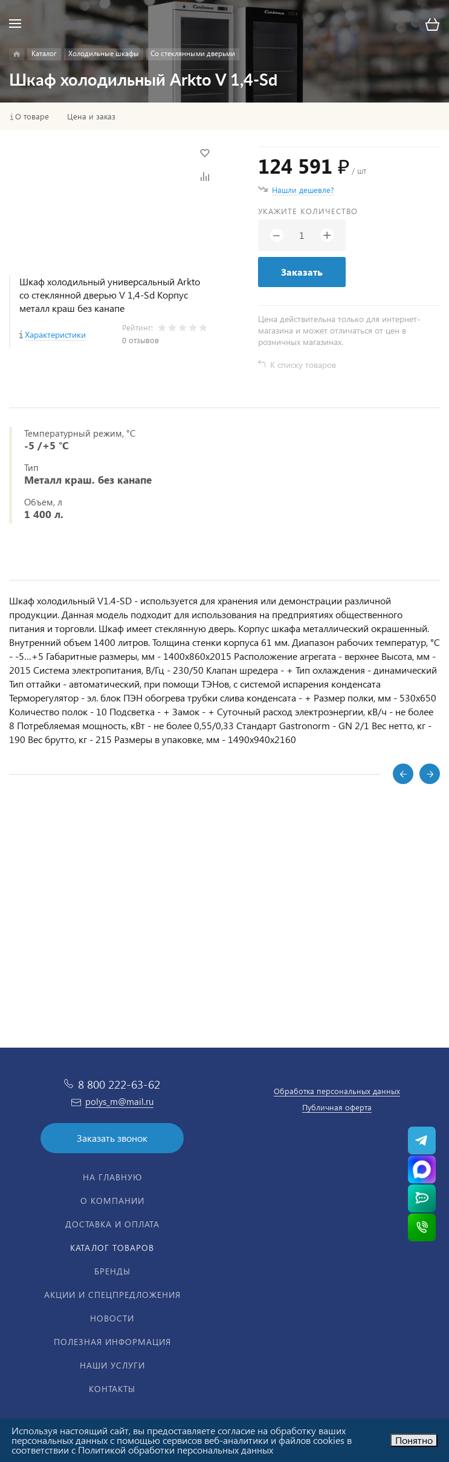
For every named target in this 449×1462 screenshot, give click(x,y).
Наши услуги (112, 1365)
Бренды (112, 1271)
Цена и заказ (91, 116)
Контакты (112, 1388)
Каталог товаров (112, 1247)
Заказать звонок (112, 1137)
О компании (112, 1200)
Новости (112, 1318)
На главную (112, 1177)
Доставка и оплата (112, 1224)
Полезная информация (112, 1341)
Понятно (414, 1440)
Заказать (302, 271)
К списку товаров (303, 364)
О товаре (32, 116)
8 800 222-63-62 (119, 1084)
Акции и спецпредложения (112, 1294)
